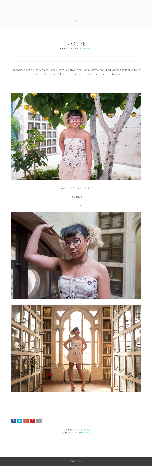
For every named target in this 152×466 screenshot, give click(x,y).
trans (89, 433)
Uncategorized (82, 430)
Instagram (76, 205)
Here (76, 10)
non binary (79, 433)
